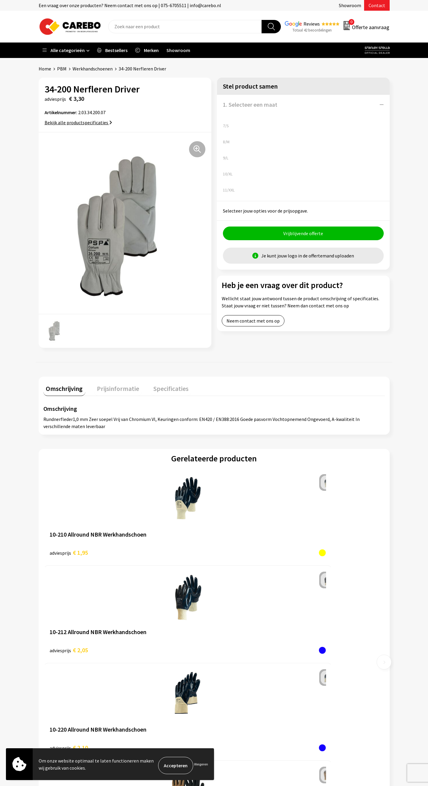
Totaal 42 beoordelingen (312, 30)
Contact (377, 5)
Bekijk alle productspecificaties (78, 122)
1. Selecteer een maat (250, 104)
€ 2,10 (239, 550)
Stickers (316, 664)
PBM (62, 69)
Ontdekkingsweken (241, 637)
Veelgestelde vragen (155, 646)
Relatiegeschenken (327, 646)
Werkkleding (321, 619)
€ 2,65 (325, 550)
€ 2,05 (154, 550)
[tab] (61, 387)
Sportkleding (321, 637)
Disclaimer (145, 682)
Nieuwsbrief (233, 691)
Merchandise (234, 673)
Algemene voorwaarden (158, 637)
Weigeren (201, 765)
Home (45, 69)
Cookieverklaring (151, 655)
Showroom (350, 5)
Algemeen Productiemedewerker (254, 619)
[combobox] (185, 26)
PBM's (314, 628)
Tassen (315, 655)
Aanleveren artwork (154, 619)
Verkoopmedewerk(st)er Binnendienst (260, 609)
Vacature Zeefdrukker (243, 628)
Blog (226, 655)
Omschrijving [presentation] (61, 386)
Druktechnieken (150, 673)
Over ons (230, 646)
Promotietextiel (325, 609)
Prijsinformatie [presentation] (110, 386)
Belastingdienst (150, 609)
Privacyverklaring (152, 664)
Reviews (311, 24)
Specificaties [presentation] (157, 386)
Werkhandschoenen (93, 69)
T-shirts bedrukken (240, 664)
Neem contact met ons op (253, 323)
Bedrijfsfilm (233, 682)
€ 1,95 (69, 550)
